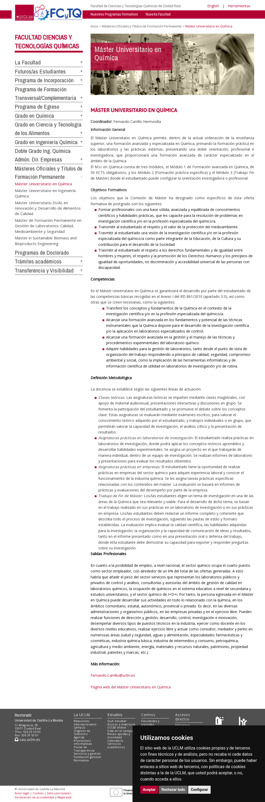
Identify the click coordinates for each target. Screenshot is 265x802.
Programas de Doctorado (42, 252)
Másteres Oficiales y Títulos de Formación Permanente (142, 26)
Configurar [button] (199, 790)
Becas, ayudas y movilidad (118, 735)
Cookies (38, 793)
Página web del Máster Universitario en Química (131, 687)
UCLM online (116, 727)
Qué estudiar (117, 721)
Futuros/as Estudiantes (40, 71)
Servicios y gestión (87, 753)
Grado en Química (34, 116)
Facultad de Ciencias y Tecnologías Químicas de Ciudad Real (136, 6)
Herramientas (239, 5)
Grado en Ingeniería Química (46, 142)
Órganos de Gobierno (82, 732)
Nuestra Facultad (158, 14)
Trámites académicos (38, 261)
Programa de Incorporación (44, 80)
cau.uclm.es (27, 739)
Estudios (114, 714)
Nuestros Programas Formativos (114, 14)
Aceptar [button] (149, 790)
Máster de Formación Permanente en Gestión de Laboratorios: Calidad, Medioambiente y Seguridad (48, 225)
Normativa (81, 760)
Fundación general (87, 757)
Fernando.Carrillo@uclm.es (113, 675)
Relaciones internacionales (85, 722)
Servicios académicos (116, 745)
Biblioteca (182, 725)
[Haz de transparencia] (220, 721)
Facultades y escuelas (150, 722)
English (213, 5)
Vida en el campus (120, 731)
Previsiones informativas (83, 742)
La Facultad (28, 62)
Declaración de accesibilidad (34, 797)
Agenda (79, 737)
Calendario (115, 740)
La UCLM (82, 714)
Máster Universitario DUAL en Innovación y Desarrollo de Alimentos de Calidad (48, 208)
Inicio (94, 26)
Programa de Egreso (37, 107)
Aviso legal (22, 793)
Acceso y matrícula (121, 724)
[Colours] (243, 721)
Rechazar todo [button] (173, 790)
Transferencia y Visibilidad (44, 270)
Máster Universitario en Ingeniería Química (45, 193)
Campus (79, 727)
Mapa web (64, 797)
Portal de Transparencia (84, 748)
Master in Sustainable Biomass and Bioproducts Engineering (46, 240)
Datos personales (59, 793)
